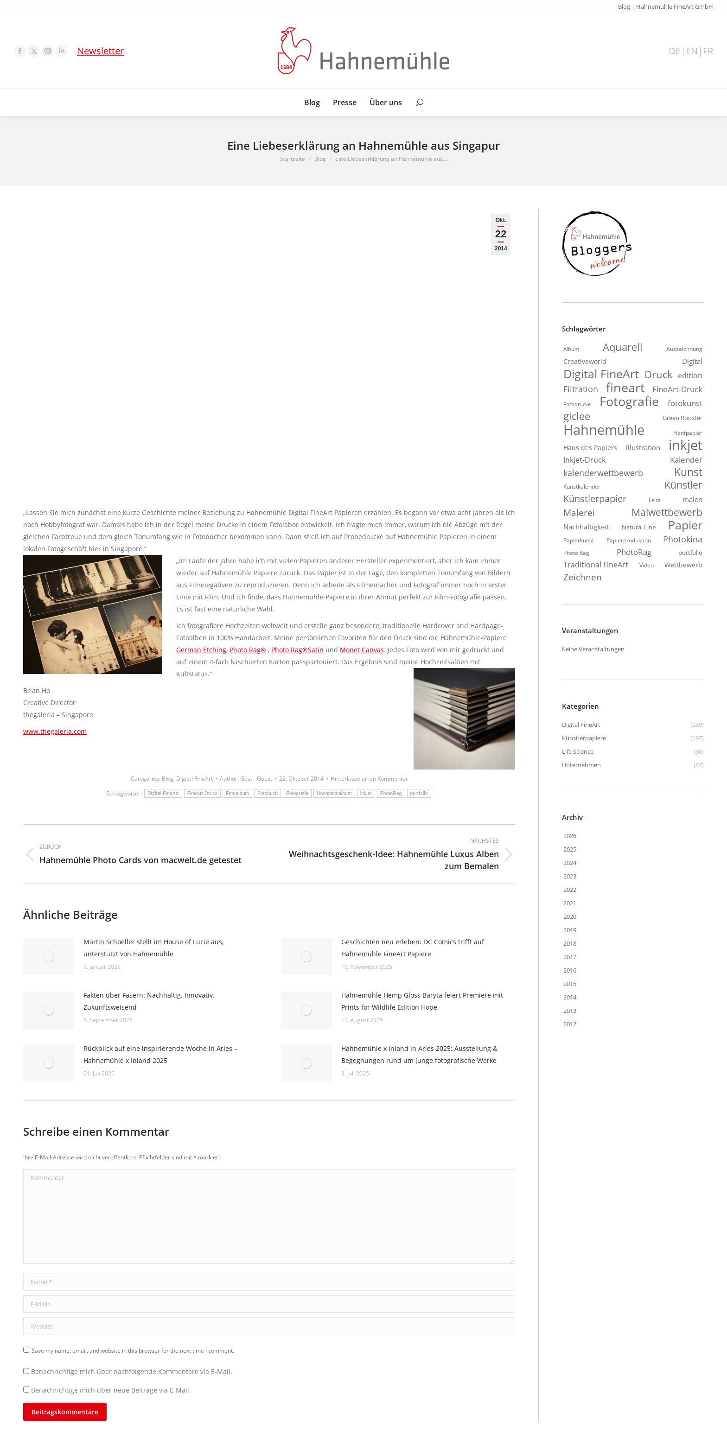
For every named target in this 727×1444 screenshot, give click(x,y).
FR (708, 51)
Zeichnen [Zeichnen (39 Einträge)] (582, 577)
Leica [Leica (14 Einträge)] (655, 500)
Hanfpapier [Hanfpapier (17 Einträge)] (687, 433)
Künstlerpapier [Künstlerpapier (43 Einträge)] (594, 498)
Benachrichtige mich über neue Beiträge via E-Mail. (111, 1390)
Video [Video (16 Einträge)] (646, 565)
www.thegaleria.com (55, 731)
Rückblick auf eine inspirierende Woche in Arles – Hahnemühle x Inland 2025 (160, 1054)
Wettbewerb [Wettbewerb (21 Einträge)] (683, 564)
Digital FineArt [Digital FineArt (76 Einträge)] (601, 373)
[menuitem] (312, 102)
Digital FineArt (194, 778)
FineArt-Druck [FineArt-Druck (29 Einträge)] (677, 389)
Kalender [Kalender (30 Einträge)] (686, 459)
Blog (167, 778)
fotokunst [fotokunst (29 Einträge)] (685, 403)
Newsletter (100, 51)
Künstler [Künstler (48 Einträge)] (683, 484)
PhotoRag (391, 793)
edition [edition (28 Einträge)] (690, 375)
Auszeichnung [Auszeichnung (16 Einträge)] (684, 348)
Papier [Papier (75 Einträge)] (685, 524)
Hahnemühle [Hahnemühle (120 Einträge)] (603, 429)
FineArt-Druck (202, 793)
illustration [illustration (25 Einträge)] (643, 447)
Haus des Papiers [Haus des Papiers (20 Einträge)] (590, 447)
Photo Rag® (248, 649)
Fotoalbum (237, 793)
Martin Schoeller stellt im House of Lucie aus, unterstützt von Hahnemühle (153, 947)
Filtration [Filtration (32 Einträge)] (580, 388)
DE (675, 51)
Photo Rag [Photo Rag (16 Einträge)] (576, 552)
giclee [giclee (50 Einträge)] (576, 416)
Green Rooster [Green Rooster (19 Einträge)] (682, 417)
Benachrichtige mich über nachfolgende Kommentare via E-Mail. (131, 1371)
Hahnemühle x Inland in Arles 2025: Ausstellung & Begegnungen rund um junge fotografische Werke (419, 1054)
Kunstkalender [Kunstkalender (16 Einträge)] (581, 486)
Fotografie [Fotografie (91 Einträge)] (629, 401)
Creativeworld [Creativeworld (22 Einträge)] (584, 361)
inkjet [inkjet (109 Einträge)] (685, 445)
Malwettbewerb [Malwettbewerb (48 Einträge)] (666, 512)
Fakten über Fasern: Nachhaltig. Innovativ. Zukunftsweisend (149, 1001)
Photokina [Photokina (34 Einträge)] (682, 539)
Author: (246, 778)
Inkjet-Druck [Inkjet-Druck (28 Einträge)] (584, 459)
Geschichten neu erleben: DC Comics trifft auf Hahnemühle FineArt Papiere (412, 947)
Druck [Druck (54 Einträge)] (658, 374)
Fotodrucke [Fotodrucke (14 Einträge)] (577, 404)
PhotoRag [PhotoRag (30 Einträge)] (634, 552)
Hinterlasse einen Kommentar (369, 778)
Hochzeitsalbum (334, 793)
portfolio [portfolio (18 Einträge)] (690, 552)
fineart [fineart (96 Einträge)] (625, 387)
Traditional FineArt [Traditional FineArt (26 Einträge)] (595, 565)
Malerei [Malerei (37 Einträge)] (579, 512)
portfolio (419, 793)
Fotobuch (267, 793)
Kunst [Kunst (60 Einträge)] (688, 471)
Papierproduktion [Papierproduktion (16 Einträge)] (628, 540)
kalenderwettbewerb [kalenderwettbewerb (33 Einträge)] (603, 472)
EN (692, 51)
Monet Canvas (362, 649)
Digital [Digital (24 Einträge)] (692, 361)
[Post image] (48, 956)
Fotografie (297, 793)
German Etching (201, 649)
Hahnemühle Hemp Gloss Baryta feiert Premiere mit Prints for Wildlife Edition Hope (422, 1001)
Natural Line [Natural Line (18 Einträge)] (639, 527)
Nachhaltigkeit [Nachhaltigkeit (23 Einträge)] (586, 526)
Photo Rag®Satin (297, 649)
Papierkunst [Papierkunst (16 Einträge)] (578, 540)
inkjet (366, 793)
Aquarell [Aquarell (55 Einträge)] (623, 347)
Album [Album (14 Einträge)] (571, 349)
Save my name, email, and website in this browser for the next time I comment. (133, 1351)
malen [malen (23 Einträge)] (692, 499)
